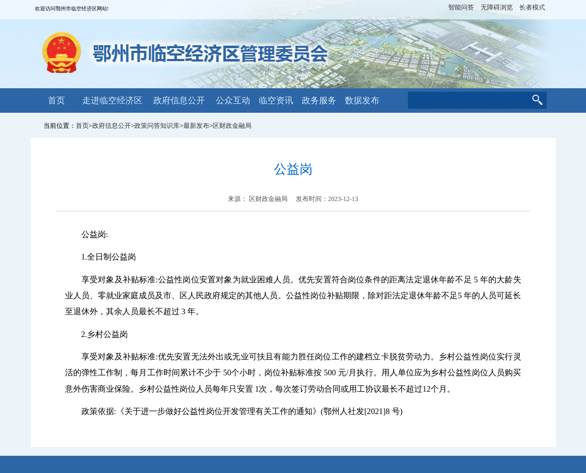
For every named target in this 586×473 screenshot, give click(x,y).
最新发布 (196, 125)
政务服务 (319, 100)
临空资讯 (276, 100)
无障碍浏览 (497, 7)
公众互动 (233, 100)
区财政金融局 (232, 125)
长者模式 (532, 7)
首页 (56, 100)
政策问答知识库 (157, 125)
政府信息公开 (179, 100)
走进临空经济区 (112, 100)
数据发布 (362, 100)
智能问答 (461, 7)
